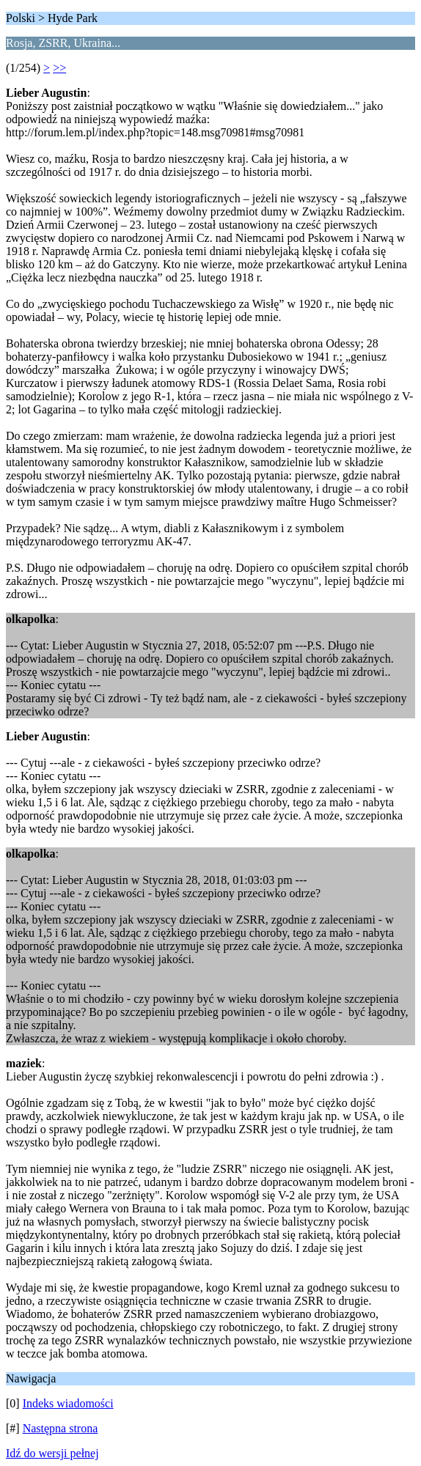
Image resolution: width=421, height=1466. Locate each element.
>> (59, 68)
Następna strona (60, 1428)
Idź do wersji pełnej (52, 1453)
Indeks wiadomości (68, 1403)
